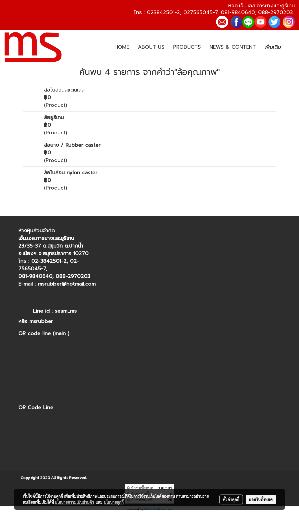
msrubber (41, 321)
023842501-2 (163, 12)
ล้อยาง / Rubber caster (72, 145)
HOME (122, 47)
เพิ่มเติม (273, 47)
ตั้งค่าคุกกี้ (231, 499)
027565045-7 (200, 12)
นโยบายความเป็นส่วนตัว (74, 502)
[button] (290, 47)
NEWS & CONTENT (233, 47)
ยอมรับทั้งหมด (261, 499)
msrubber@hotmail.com (67, 284)
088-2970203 (275, 12)
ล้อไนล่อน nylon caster (70, 173)
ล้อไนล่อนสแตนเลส (64, 90)
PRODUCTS (187, 47)
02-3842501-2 (49, 261)
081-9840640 (238, 12)
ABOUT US (151, 47)
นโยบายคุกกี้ (114, 502)
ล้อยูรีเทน (54, 117)
